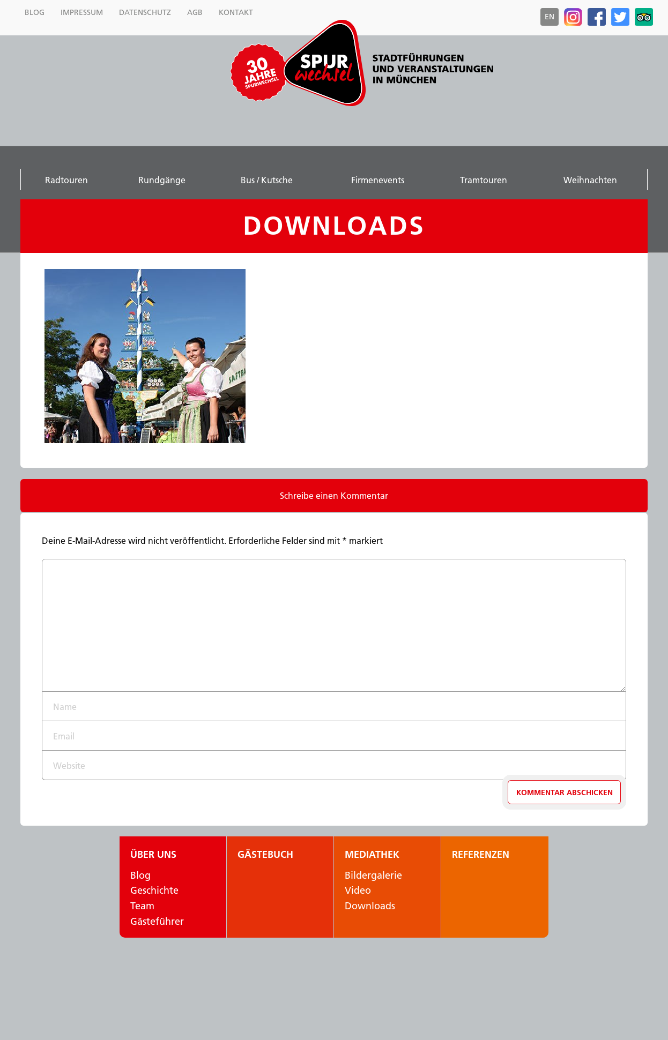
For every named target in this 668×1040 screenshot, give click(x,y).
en (549, 16)
